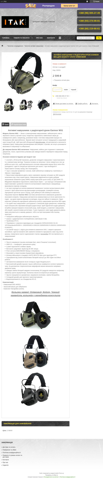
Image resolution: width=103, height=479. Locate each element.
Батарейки (44, 234)
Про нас (39, 38)
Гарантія (5, 465)
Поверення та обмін (9, 450)
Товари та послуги (21, 38)
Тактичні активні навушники (33, 46)
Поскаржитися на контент (51, 477)
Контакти (51, 38)
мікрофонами (40, 142)
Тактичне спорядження (15, 46)
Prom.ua (61, 473)
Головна (5, 38)
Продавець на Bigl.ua (51, 475)
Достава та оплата (9, 447)
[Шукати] (99, 37)
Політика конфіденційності (12, 452)
